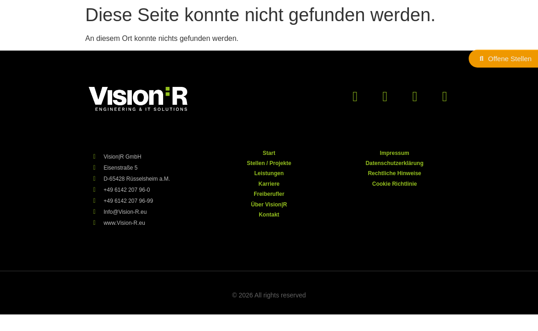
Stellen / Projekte (269, 163)
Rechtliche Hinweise (394, 173)
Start (269, 153)
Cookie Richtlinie (394, 184)
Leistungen (268, 173)
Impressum (394, 153)
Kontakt (269, 214)
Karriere (268, 184)
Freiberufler (269, 194)
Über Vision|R (269, 204)
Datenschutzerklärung (395, 163)
